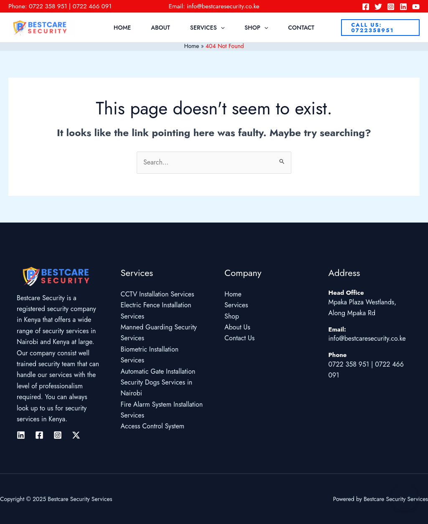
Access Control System (153, 426)
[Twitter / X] (76, 435)
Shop (256, 27)
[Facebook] (365, 6)
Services (207, 27)
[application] (220, 27)
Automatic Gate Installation (158, 371)
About (160, 27)
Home (122, 27)
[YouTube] (416, 6)
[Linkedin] (403, 6)
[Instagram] (391, 6)
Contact (301, 27)
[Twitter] (378, 6)
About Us (237, 327)
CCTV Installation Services (158, 294)
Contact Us (239, 338)
